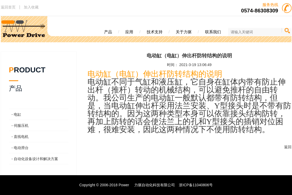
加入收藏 (31, 7)
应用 (129, 32)
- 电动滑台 (20, 148)
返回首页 (8, 7)
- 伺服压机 (20, 125)
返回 (287, 147)
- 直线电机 (20, 136)
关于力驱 (184, 32)
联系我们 (213, 32)
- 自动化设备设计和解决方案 (35, 159)
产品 (108, 32)
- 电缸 (16, 114)
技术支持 (155, 32)
